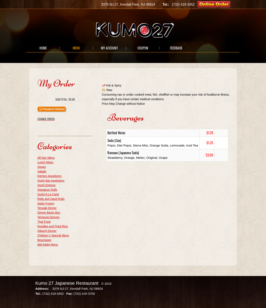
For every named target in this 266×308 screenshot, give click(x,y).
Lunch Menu (45, 162)
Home (43, 48)
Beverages (44, 240)
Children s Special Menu (53, 235)
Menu (76, 48)
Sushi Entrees (46, 185)
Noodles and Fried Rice (52, 226)
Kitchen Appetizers (49, 176)
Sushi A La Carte (48, 194)
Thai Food (43, 221)
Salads (41, 171)
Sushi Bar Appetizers (50, 180)
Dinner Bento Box (48, 212)
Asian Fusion (45, 203)
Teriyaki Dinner (47, 208)
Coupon (142, 48)
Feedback (176, 48)
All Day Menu (46, 157)
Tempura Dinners (48, 217)
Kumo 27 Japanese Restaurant (66, 283)
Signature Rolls (47, 189)
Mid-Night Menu (47, 244)
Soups (41, 167)
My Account (109, 48)
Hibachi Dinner (47, 231)
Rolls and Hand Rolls (51, 199)
